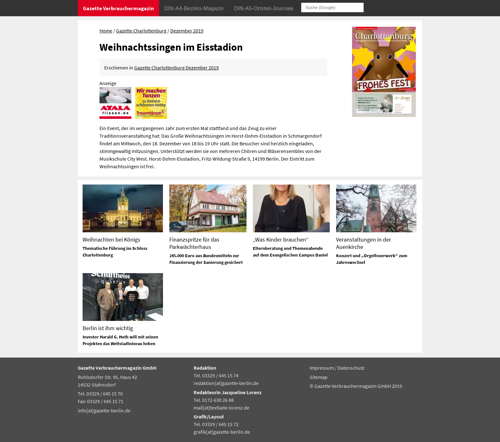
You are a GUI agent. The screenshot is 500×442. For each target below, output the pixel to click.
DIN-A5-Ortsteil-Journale (263, 8)
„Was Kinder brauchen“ (281, 239)
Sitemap (318, 377)
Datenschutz (351, 368)
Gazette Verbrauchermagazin (118, 8)
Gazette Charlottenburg (141, 30)
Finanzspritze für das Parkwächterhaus (194, 243)
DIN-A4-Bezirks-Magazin (194, 8)
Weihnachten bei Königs (111, 239)
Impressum (322, 368)
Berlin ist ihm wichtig (108, 328)
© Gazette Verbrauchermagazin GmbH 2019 (356, 386)
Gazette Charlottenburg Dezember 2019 (176, 67)
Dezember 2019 (186, 30)
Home (105, 30)
